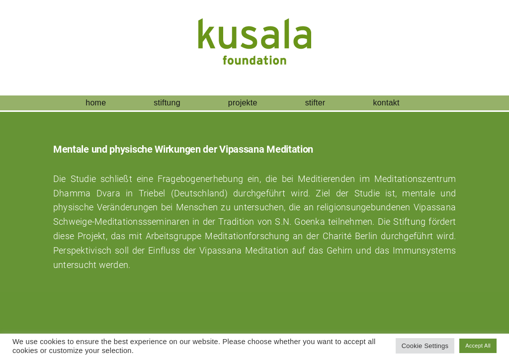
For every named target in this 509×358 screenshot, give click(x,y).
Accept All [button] (478, 346)
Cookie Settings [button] (425, 346)
